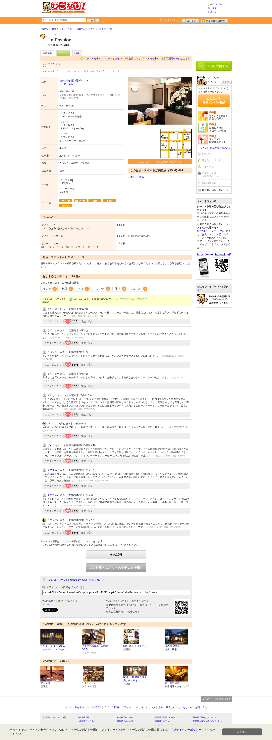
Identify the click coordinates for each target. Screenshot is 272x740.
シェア (46, 605)
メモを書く (153, 58)
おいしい (139, 289)
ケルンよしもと (90, 683)
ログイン (190, 20)
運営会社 (171, 707)
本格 (83, 289)
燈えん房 (45, 683)
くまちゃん (53, 495)
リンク (151, 707)
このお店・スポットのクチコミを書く (116, 567)
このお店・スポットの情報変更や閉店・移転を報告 (73, 579)
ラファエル (53, 520)
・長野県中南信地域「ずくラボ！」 (207, 721)
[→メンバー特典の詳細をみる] (213, 148)
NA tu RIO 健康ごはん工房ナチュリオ (136, 679)
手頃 (120, 289)
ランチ (50, 289)
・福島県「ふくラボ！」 (88, 721)
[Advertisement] (146, 8)
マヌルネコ (53, 470)
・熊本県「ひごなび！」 (126, 717)
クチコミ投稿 (111, 707)
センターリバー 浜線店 (52, 646)
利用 (67, 289)
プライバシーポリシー (133, 707)
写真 (77, 53)
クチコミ (63, 53)
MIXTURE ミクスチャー (136, 646)
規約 (160, 707)
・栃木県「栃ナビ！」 (87, 717)
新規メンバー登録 (214, 20)
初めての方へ (216, 4)
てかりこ (52, 395)
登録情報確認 (209, 182)
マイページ (208, 166)
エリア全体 (137, 176)
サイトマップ (82, 707)
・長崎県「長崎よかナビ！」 (204, 717)
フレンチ (102, 289)
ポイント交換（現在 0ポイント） (212, 175)
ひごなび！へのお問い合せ (192, 707)
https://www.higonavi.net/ (214, 254)
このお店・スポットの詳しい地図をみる (160, 161)
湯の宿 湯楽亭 (172, 646)
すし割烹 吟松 (172, 683)
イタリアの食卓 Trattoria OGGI (95, 648)
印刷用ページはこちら (178, 58)
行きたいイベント (211, 160)
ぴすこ (51, 445)
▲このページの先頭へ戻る (216, 699)
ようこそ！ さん (170, 20)
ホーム (213, 12)
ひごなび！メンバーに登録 (211, 231)
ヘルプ (213, 8)
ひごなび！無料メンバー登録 (214, 100)
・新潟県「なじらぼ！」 (126, 721)
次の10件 (116, 554)
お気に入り (135, 58)
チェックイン (115, 58)
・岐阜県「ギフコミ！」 (164, 721)
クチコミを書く (92, 58)
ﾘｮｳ (49, 423)
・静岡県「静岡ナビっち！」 (166, 717)
